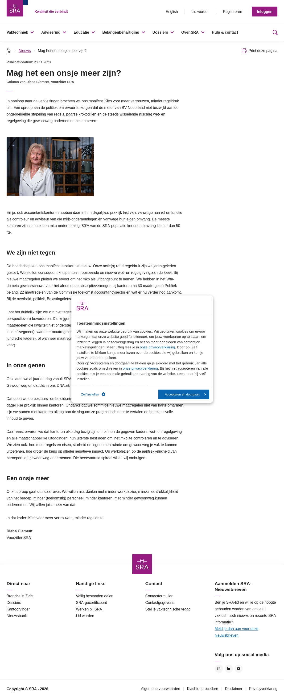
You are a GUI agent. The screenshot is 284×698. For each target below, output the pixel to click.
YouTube (239, 669)
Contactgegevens (159, 603)
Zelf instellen (93, 394)
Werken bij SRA (89, 609)
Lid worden (200, 12)
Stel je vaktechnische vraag (168, 609)
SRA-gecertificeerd (91, 603)
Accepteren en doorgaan (185, 394)
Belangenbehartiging (120, 32)
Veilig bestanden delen (94, 596)
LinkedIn (229, 669)
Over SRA (190, 32)
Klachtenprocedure (202, 689)
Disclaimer (234, 689)
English (172, 12)
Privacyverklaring (263, 689)
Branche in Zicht (20, 596)
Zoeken (274, 32)
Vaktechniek (17, 32)
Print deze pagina (262, 51)
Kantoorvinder (18, 609)
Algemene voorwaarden (160, 689)
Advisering (50, 32)
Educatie (81, 32)
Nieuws (25, 51)
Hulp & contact (225, 32)
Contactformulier (159, 596)
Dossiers (160, 32)
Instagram (219, 669)
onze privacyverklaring (157, 347)
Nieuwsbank (17, 616)
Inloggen (264, 12)
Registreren (232, 12)
